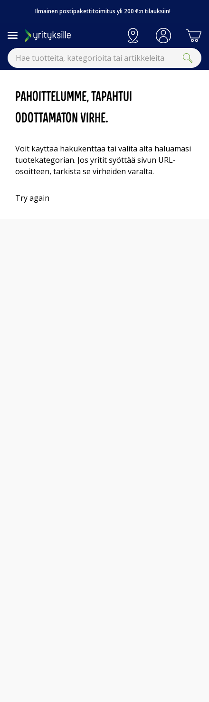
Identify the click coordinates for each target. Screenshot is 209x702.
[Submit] (187, 58)
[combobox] (104, 58)
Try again (32, 198)
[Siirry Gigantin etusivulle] (71, 35)
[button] (163, 35)
